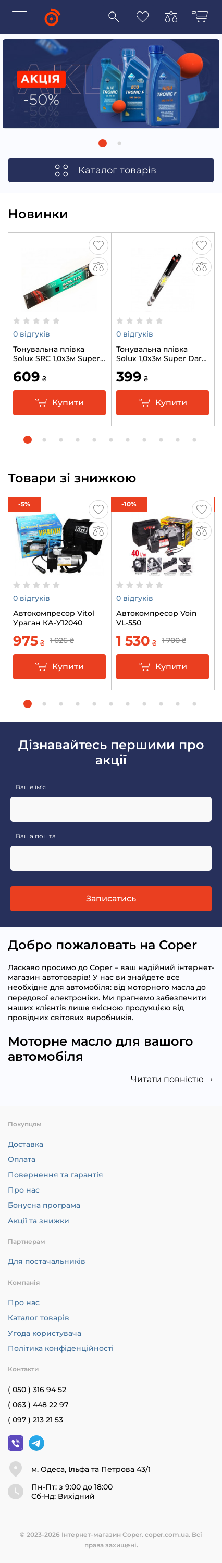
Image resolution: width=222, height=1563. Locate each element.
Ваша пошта (36, 836)
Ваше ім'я (31, 787)
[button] (102, 143)
